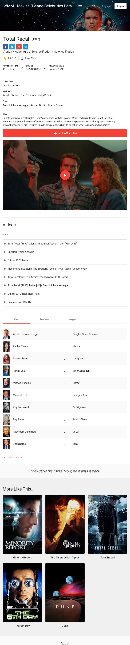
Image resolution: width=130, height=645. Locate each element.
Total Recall (17, 39)
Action (7, 51)
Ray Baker (18, 419)
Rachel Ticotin (38, 105)
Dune (65, 625)
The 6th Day (22, 625)
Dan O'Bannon (29, 95)
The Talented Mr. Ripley (64, 557)
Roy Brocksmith (21, 407)
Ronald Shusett (11, 95)
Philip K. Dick (44, 95)
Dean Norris (19, 443)
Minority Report (22, 557)
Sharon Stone (55, 105)
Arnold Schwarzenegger (16, 105)
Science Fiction (41, 51)
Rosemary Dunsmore (24, 431)
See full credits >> (12, 457)
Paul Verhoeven (11, 85)
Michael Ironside (22, 383)
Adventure (21, 51)
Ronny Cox (19, 370)
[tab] (16, 319)
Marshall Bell (20, 395)
